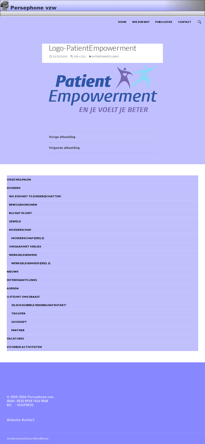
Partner (17, 330)
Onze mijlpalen (19, 179)
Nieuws (12, 271)
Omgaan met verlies (24, 246)
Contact (184, 21)
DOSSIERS (13, 188)
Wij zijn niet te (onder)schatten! (34, 196)
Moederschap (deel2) (27, 238)
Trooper (18, 313)
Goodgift (19, 321)
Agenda (13, 288)
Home (122, 21)
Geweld (14, 221)
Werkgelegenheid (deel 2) (30, 263)
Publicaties (163, 21)
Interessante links (105, 56)
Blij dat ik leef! (19, 213)
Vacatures (15, 338)
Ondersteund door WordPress (27, 438)
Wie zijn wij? (140, 21)
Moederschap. (19, 229)
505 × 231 (80, 56)
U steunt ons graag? (23, 296)
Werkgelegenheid (22, 254)
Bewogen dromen (22, 204)
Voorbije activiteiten (24, 347)
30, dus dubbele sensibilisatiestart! (38, 305)
